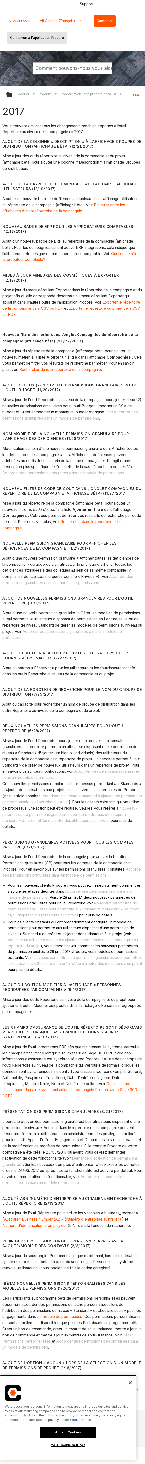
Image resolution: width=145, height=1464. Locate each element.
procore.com (19, 20)
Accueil (24, 94)
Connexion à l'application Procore (37, 38)
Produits (46, 94)
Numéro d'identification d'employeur (34, 1225)
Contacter (105, 21)
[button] (107, 68)
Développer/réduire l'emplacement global (136, 93)
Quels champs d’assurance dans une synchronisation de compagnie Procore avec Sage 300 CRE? (69, 1090)
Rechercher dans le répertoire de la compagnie (60, 369)
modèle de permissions (62, 1316)
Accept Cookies (68, 1432)
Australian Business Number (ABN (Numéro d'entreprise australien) (62, 1219)
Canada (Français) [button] (59, 21)
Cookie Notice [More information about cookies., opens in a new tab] (80, 1420)
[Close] (130, 1382)
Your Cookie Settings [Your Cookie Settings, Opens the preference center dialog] (68, 1445)
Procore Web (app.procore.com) (86, 94)
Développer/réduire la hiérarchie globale (12, 95)
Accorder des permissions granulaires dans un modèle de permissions (63, 473)
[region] (68, 1417)
